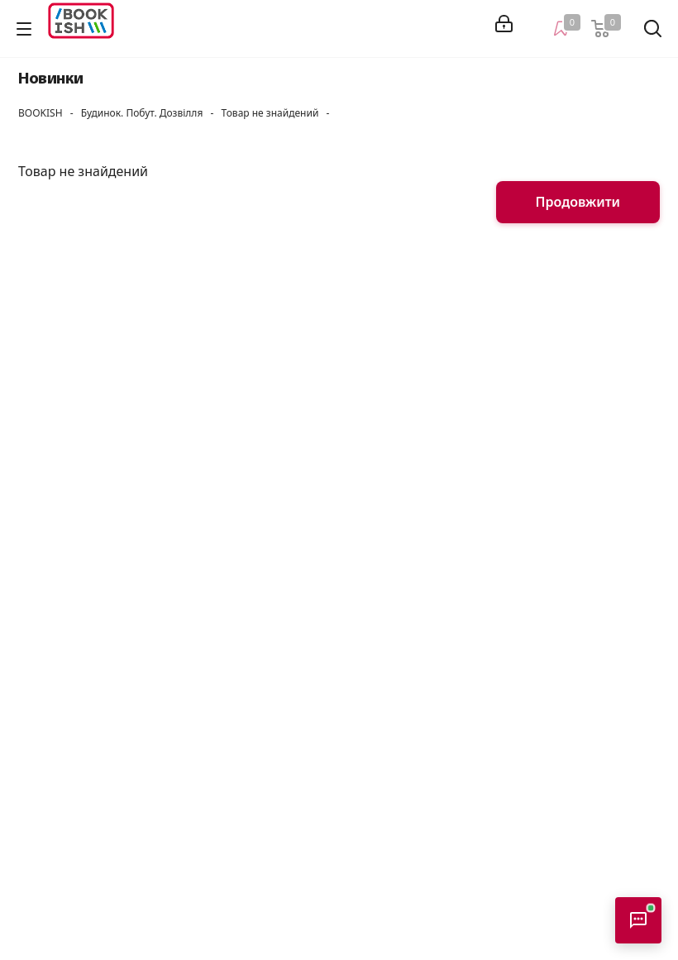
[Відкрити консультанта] (638, 920)
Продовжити (578, 202)
